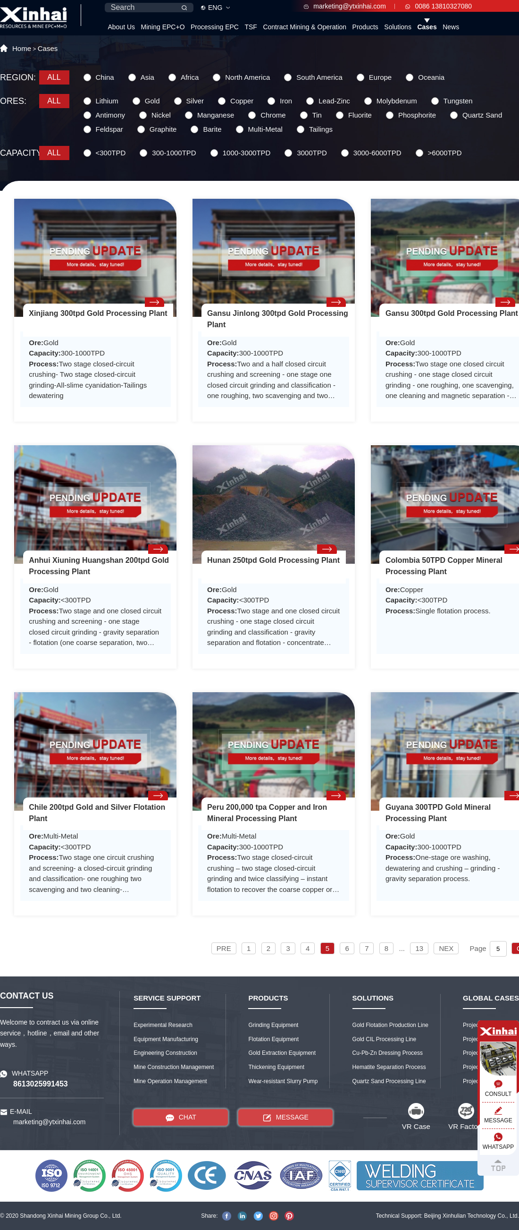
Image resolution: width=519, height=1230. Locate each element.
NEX (446, 948)
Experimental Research (163, 1025)
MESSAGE (286, 1117)
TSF (250, 27)
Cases (426, 27)
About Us (121, 27)
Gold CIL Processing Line (384, 1039)
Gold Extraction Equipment (282, 1053)
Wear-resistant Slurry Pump (283, 1081)
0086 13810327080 (438, 6)
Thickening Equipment (276, 1067)
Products (365, 27)
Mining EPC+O (163, 27)
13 (419, 948)
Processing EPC (215, 27)
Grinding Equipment (273, 1025)
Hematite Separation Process (389, 1067)
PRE (224, 948)
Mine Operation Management (170, 1081)
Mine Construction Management (174, 1067)
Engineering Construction (165, 1053)
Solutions (397, 27)
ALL (53, 77)
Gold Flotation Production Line (390, 1025)
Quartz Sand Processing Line (389, 1081)
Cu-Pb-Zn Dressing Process (387, 1053)
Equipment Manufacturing (166, 1039)
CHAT (181, 1117)
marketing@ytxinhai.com (345, 6)
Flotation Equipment (273, 1039)
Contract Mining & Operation (304, 27)
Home (21, 48)
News (451, 27)
